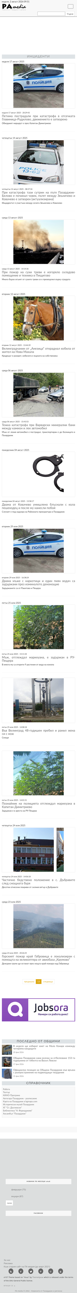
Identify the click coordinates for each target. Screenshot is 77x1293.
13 (38, 981)
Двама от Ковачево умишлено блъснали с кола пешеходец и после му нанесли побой (38, 506)
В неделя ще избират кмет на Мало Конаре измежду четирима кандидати (44, 1047)
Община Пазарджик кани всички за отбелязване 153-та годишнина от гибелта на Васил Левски (44, 1059)
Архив (9, 1203)
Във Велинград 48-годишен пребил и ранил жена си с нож (38, 732)
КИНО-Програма (11, 1095)
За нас (7, 1260)
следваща (48, 981)
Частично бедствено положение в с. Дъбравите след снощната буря (38, 881)
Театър (6, 1092)
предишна (29, 981)
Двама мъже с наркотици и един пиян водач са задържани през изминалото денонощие (38, 582)
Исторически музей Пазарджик (18, 1104)
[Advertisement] (37, 34)
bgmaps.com (20, 1101)
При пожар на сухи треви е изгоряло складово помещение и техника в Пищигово (38, 273)
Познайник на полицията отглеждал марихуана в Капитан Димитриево (38, 805)
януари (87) (17, 1196)
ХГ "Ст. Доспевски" (12, 1107)
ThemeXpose (37, 1277)
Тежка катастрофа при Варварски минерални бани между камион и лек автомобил (38, 426)
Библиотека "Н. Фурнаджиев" (17, 1110)
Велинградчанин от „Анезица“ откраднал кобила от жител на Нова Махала (38, 350)
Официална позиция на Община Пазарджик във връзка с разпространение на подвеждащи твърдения (44, 1071)
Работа (6, 1089)
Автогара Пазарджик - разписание (20, 1098)
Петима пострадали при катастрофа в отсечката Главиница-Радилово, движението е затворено (38, 117)
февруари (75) (18, 1189)
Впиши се (9, 1286)
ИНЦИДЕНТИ (38, 56)
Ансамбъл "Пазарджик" (14, 1113)
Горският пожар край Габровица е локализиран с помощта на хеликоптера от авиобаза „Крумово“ (38, 957)
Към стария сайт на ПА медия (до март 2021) (27, 1266)
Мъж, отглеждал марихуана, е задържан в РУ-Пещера (38, 658)
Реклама (8, 1263)
